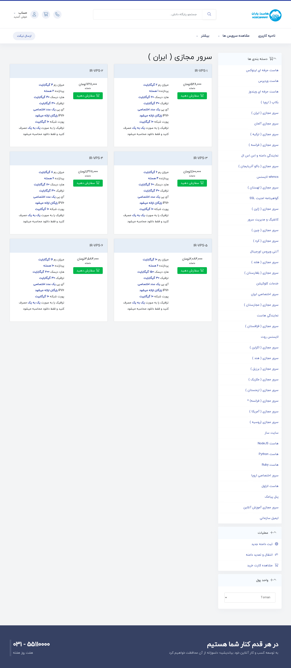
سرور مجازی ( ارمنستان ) (261, 390)
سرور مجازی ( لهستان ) (263, 188)
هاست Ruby (270, 465)
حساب (22, 13)
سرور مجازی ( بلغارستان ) (261, 273)
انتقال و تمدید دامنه (262, 555)
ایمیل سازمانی (269, 518)
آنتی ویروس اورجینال (264, 252)
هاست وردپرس (268, 81)
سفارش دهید (192, 95)
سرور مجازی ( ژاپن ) (265, 209)
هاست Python (268, 454)
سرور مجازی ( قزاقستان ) (261, 326)
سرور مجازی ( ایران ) (264, 113)
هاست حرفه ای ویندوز (263, 92)
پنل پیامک (271, 497)
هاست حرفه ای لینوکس (262, 70)
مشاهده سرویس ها (235, 36)
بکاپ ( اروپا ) (269, 102)
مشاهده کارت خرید (262, 565)
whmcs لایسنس (267, 177)
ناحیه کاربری (266, 36)
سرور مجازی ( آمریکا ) (263, 411)
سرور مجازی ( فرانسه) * (262, 401)
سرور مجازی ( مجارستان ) (261, 305)
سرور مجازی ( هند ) (265, 358)
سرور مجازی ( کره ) (265, 241)
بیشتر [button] (204, 36)
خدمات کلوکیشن (267, 284)
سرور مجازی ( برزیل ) (264, 369)
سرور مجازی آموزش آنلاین (260, 507)
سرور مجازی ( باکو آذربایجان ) (258, 166)
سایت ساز (271, 433)
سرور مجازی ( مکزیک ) (263, 379)
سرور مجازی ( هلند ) (264, 262)
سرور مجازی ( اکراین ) (264, 347)
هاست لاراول (270, 486)
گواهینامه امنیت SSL (264, 198)
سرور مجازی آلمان (266, 124)
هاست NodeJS (268, 443)
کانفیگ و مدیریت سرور (263, 220)
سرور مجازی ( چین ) (265, 230)
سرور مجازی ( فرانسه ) (263, 145)
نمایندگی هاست (267, 315)
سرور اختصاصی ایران (264, 294)
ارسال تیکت (24, 36)
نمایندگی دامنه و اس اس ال (259, 156)
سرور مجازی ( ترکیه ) (264, 134)
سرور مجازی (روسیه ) (264, 422)
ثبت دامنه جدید (264, 544)
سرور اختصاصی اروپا (264, 475)
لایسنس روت (269, 337)
